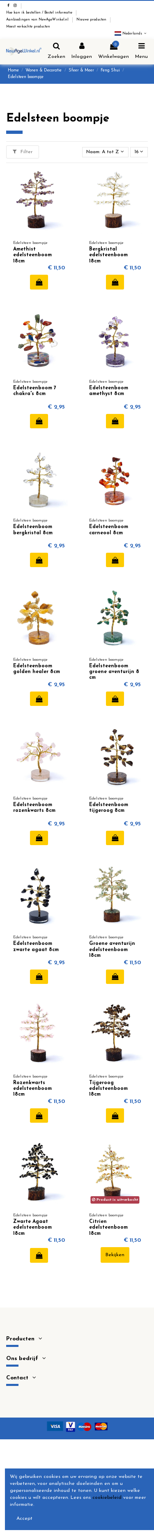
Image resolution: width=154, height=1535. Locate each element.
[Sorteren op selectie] (105, 152)
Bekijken (115, 1254)
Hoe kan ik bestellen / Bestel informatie (40, 12)
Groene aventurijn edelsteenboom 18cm (112, 949)
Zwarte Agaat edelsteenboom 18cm (32, 1227)
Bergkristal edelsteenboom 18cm (108, 255)
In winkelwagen (39, 282)
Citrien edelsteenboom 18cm (108, 1227)
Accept (24, 1518)
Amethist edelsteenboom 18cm (32, 255)
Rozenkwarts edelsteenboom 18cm (32, 1088)
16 (138, 151)
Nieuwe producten (92, 19)
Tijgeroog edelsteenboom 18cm (108, 1088)
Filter (22, 151)
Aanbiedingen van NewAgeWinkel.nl (38, 19)
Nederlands (131, 33)
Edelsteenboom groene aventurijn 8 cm (114, 672)
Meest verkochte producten (28, 26)
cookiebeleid (107, 1497)
